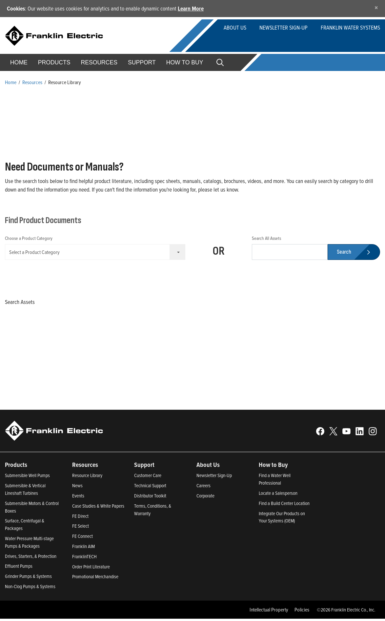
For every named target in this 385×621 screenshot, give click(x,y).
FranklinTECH (84, 558)
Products (16, 467)
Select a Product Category (97, 252)
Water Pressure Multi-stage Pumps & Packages (29, 544)
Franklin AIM (83, 548)
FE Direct (80, 518)
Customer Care (147, 477)
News (77, 488)
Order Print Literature (91, 568)
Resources (99, 62)
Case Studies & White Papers (98, 508)
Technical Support (150, 488)
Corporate (205, 497)
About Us (235, 27)
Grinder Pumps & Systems (28, 578)
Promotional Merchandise (95, 579)
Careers (203, 488)
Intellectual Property (269, 611)
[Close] (376, 7)
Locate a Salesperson (278, 495)
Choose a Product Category (28, 238)
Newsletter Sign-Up (214, 477)
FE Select (80, 528)
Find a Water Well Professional (275, 481)
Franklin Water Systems (350, 27)
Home (19, 62)
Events (78, 497)
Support (142, 62)
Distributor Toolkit (150, 497)
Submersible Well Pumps (27, 477)
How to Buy (184, 62)
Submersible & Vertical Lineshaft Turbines (25, 492)
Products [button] (54, 62)
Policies (301, 611)
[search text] (290, 252)
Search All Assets (266, 238)
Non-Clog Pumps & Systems (30, 588)
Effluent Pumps (18, 568)
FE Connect (82, 538)
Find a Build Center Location (284, 505)
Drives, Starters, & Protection (30, 558)
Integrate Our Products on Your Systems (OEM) (282, 519)
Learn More (191, 8)
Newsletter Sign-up (283, 27)
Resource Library (87, 477)
